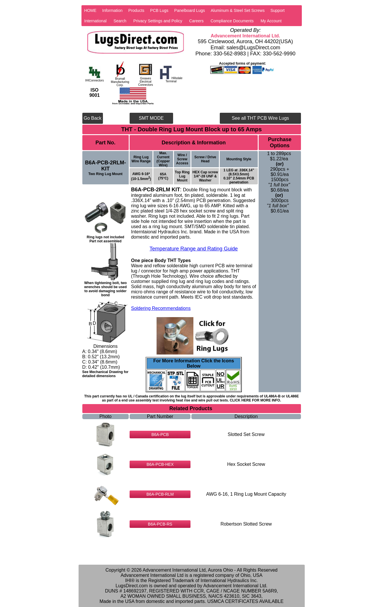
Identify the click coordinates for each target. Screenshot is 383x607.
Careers (196, 21)
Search (119, 21)
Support (278, 10)
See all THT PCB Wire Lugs (260, 118)
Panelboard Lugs (189, 10)
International (95, 21)
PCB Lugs (159, 10)
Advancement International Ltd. (245, 35)
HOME (90, 10)
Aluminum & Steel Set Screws (238, 10)
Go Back (92, 118)
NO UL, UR (220, 380)
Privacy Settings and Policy (157, 21)
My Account (271, 21)
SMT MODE (151, 118)
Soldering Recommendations (160, 308)
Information (112, 10)
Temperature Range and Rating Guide (194, 249)
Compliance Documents (232, 21)
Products (136, 10)
